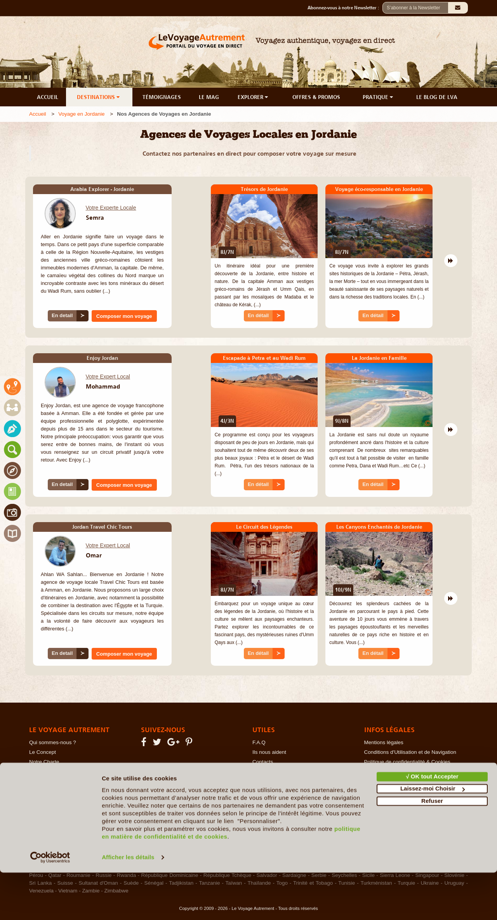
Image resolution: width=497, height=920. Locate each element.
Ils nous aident (269, 752)
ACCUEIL (47, 97)
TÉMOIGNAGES (161, 97)
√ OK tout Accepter (432, 824)
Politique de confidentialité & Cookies (407, 762)
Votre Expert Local (108, 376)
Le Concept (42, 752)
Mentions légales (383, 742)
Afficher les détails (128, 904)
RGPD (371, 781)
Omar (94, 555)
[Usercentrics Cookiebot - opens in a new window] (50, 905)
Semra (95, 217)
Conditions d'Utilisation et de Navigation (410, 752)
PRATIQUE (378, 97)
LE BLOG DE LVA (436, 97)
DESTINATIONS (99, 97)
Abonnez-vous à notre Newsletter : (345, 7)
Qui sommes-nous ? (52, 742)
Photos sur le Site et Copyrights (401, 771)
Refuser (432, 848)
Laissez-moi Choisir (432, 836)
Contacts (262, 762)
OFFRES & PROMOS (316, 97)
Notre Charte (44, 762)
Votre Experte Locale (111, 208)
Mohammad (103, 386)
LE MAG (209, 97)
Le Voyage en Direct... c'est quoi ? (68, 771)
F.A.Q (259, 742)
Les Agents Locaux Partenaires (65, 781)
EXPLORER (253, 97)
